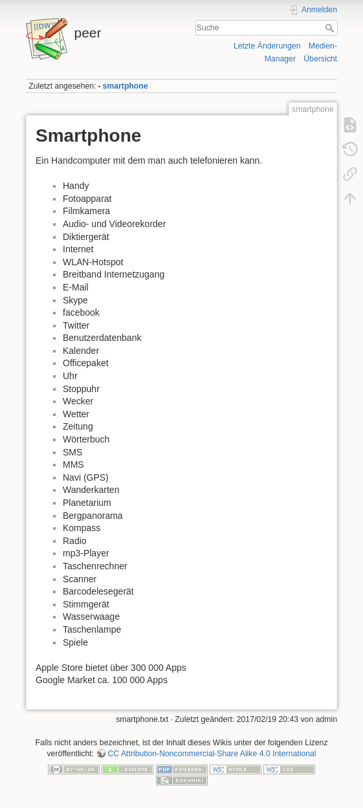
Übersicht (320, 58)
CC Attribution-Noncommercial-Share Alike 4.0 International (211, 753)
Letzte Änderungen (267, 45)
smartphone (125, 86)
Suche (331, 27)
